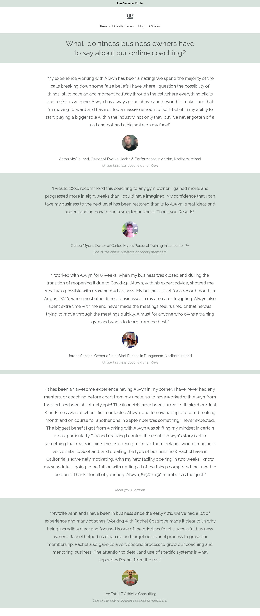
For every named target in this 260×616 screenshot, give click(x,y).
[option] (130, 118)
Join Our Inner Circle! (130, 3)
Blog (141, 26)
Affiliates (154, 26)
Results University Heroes (117, 26)
